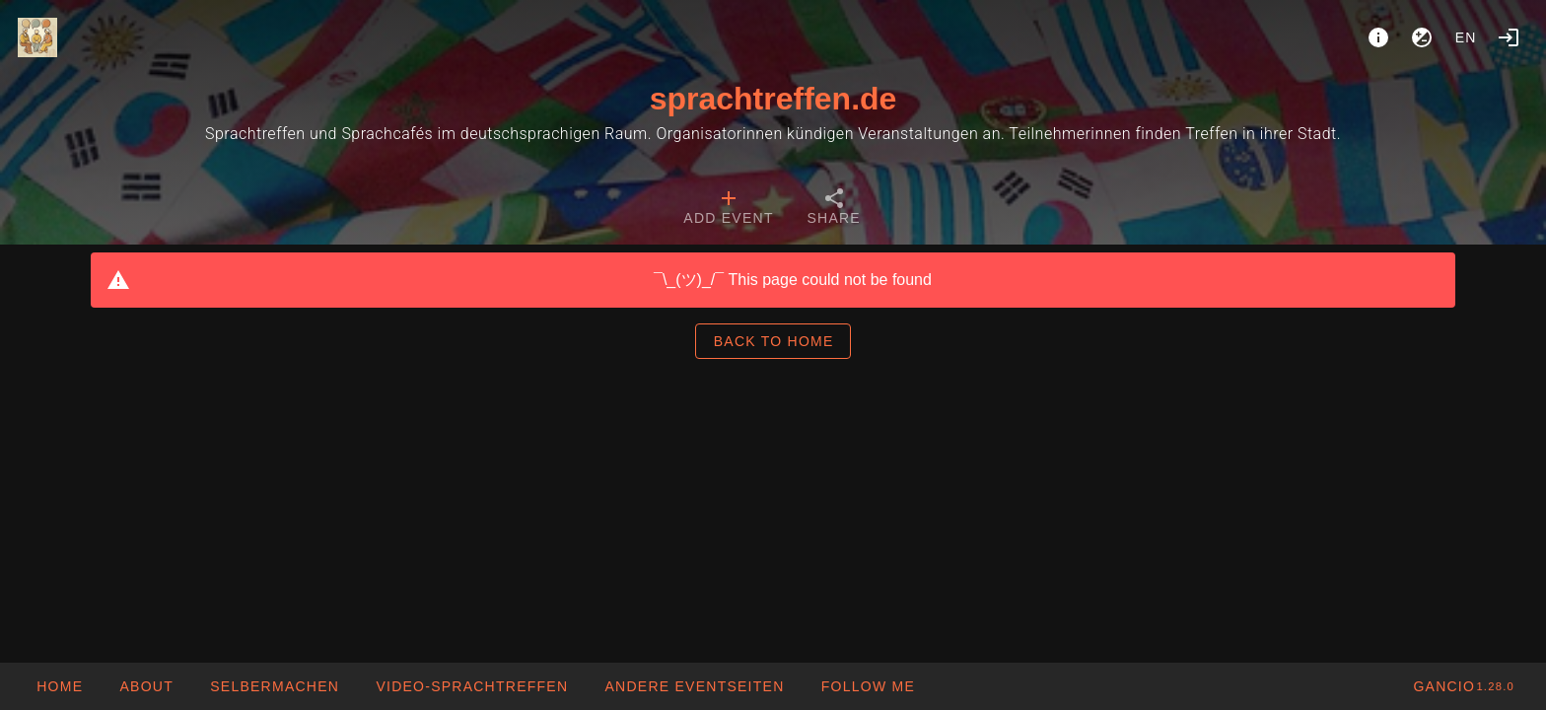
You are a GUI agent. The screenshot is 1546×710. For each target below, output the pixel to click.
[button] (694, 686)
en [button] (1466, 37)
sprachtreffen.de (773, 98)
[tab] (728, 209)
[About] (1378, 37)
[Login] (1508, 37)
